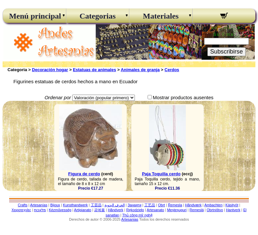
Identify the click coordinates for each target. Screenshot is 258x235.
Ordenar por (57, 97)
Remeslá (196, 210)
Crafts (22, 205)
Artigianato (82, 210)
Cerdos (172, 69)
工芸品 (96, 205)
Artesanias (129, 219)
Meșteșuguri (176, 210)
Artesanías (38, 205)
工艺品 (149, 205)
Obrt (161, 205)
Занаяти (134, 205)
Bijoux (55, 205)
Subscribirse (226, 51)
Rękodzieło (135, 210)
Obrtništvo (215, 210)
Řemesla (175, 205)
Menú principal (34, 16)
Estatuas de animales (94, 69)
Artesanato (155, 210)
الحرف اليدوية (115, 205)
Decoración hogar (50, 69)
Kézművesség (60, 210)
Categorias (97, 16)
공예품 (99, 210)
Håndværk (193, 205)
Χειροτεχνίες (21, 210)
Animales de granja (140, 69)
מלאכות (40, 210)
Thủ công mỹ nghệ (137, 215)
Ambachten (213, 205)
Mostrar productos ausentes (183, 97)
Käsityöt (231, 205)
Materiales (161, 16)
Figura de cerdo (84, 173)
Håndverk (115, 210)
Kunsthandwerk (75, 205)
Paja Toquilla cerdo (161, 173)
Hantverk (233, 210)
